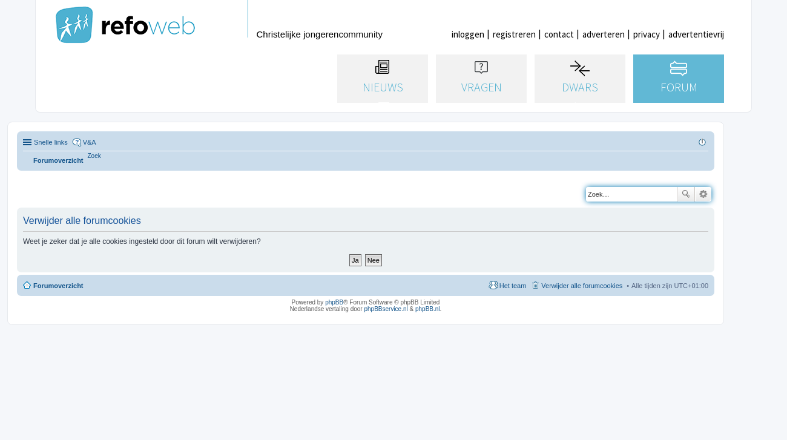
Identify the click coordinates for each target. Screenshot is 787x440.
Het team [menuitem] (513, 285)
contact (559, 34)
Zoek (686, 194)
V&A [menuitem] (89, 142)
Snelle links (51, 142)
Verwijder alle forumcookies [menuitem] (581, 285)
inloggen (468, 34)
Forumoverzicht (58, 285)
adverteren (603, 34)
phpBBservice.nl (385, 309)
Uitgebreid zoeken (703, 194)
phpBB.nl (427, 309)
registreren (514, 34)
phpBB (334, 302)
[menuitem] (94, 156)
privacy (646, 34)
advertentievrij (696, 34)
